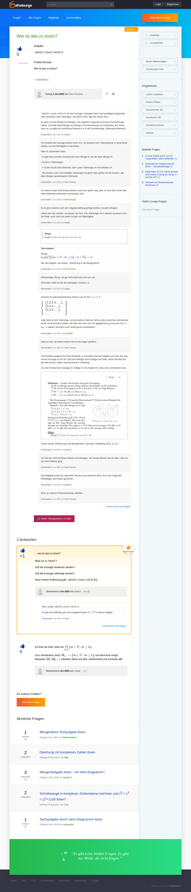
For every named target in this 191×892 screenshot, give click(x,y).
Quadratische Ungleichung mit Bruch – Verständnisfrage (159, 165)
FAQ (33, 880)
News (14, 880)
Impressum (64, 880)
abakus (77, 591)
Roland (67, 135)
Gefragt (48, 94)
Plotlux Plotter (153, 102)
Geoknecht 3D (153, 117)
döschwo (67, 450)
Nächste (131, 29)
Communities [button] (73, 17)
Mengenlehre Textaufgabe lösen (62, 732)
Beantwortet (52, 591)
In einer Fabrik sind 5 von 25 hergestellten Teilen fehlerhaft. (159, 157)
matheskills (68, 824)
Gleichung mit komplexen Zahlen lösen (67, 752)
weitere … (151, 132)
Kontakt (95, 880)
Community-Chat (155, 69)
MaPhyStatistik (70, 200)
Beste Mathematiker (156, 61)
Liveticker (154, 35)
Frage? (17, 17)
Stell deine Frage (160, 17)
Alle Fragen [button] (34, 17)
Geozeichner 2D (154, 109)
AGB (24, 880)
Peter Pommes (76, 94)
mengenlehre (41, 80)
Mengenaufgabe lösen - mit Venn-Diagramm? (72, 772)
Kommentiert (46, 135)
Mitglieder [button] (53, 17)
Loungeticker (156, 42)
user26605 (68, 333)
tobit (67, 619)
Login (158, 4)
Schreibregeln (47, 880)
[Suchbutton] (111, 4)
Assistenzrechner (155, 125)
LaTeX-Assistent (154, 94)
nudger (67, 223)
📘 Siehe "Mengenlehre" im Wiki (54, 518)
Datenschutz (81, 880)
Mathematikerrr (70, 737)
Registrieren (173, 4)
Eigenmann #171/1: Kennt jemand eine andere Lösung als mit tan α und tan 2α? (161, 174)
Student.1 (67, 777)
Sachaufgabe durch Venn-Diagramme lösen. (71, 819)
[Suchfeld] (80, 4)
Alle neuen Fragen (151, 209)
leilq (66, 757)
